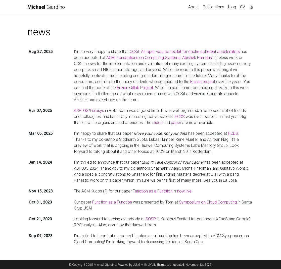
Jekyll (136, 264)
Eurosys (97, 110)
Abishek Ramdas (197, 57)
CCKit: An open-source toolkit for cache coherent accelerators (185, 51)
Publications (213, 7)
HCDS (180, 116)
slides (157, 122)
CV (242, 7)
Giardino (46, 7)
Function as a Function (152, 191)
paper (176, 122)
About (193, 7)
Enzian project (202, 81)
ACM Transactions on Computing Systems (143, 57)
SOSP (151, 219)
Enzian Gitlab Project (135, 87)
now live (184, 191)
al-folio (152, 264)
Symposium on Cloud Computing (208, 202)
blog (232, 7)
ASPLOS (81, 110)
